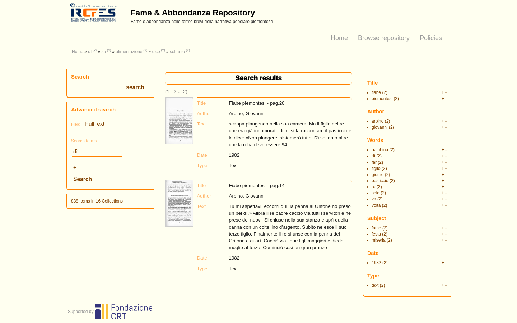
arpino (377, 121)
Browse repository (384, 38)
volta (376, 205)
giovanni (380, 127)
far (374, 162)
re (374, 186)
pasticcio (380, 180)
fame (376, 228)
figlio (376, 168)
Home (339, 38)
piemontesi (382, 98)
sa (104, 51)
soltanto (177, 51)
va (374, 198)
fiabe (376, 92)
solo (375, 192)
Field (75, 124)
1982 (376, 262)
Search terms (84, 140)
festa (376, 234)
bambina (380, 149)
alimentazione (129, 51)
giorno (377, 174)
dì (90, 51)
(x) (95, 50)
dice (156, 51)
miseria (379, 240)
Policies (431, 38)
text (375, 285)
